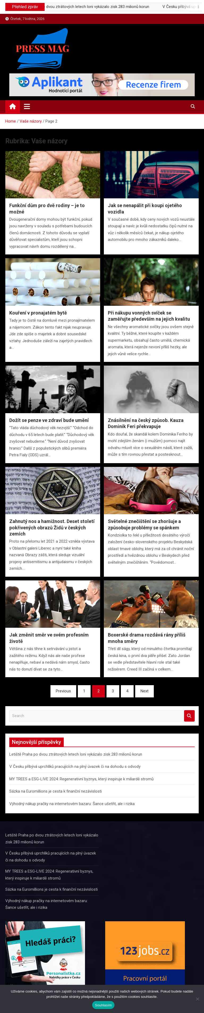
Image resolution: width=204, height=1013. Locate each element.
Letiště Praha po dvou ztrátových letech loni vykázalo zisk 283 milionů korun (93, 6)
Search (189, 716)
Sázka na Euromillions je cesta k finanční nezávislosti (55, 791)
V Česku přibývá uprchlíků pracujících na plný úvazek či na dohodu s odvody (75, 766)
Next (144, 691)
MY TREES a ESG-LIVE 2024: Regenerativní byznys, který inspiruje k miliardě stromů (81, 779)
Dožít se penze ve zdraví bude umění (49, 420)
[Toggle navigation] (27, 106)
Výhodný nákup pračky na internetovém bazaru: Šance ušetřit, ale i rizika (72, 803)
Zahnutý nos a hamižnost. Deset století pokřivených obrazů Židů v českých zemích (52, 527)
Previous (63, 691)
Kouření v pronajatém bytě (38, 313)
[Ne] (197, 999)
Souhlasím (103, 1005)
